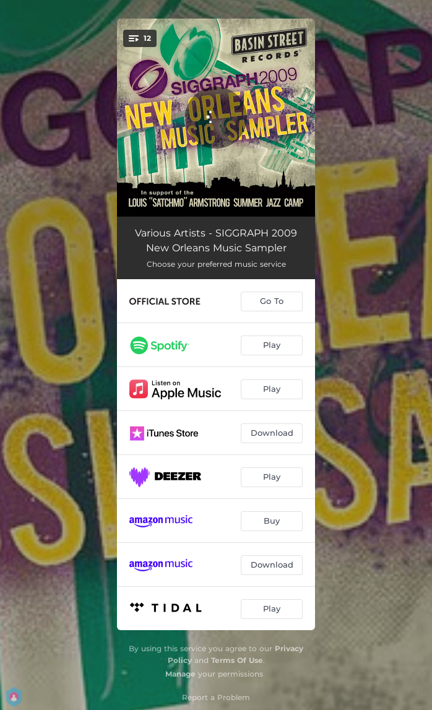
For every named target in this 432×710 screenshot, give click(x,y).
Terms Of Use (237, 660)
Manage (180, 673)
